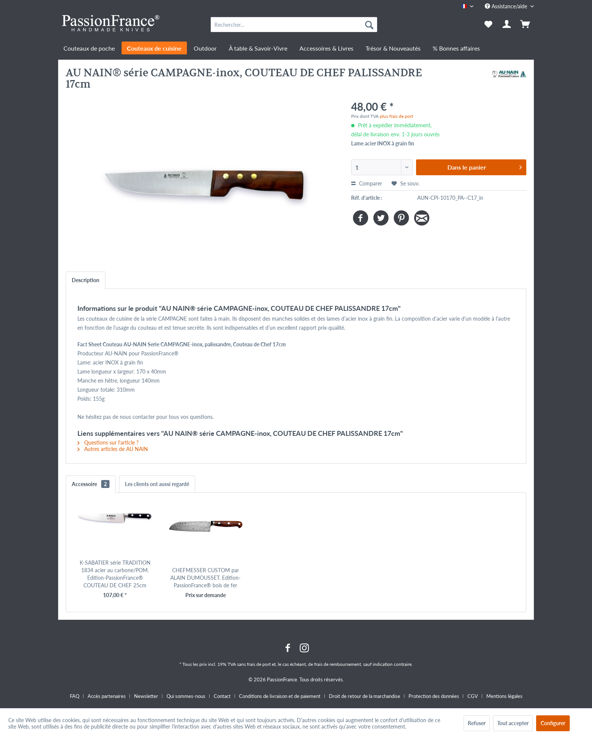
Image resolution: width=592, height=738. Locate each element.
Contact (222, 696)
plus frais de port (396, 116)
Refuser (477, 723)
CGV (472, 696)
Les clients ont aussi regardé (157, 484)
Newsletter (146, 696)
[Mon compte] (507, 24)
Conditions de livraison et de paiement (280, 696)
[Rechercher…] (294, 24)
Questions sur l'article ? (108, 442)
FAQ (74, 696)
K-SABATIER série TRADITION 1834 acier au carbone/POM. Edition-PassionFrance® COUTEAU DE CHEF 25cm (115, 573)
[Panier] (526, 24)
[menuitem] (294, 24)
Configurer (553, 723)
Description (85, 280)
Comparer (366, 183)
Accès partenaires (107, 696)
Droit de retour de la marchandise (364, 696)
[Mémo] (488, 24)
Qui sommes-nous (185, 696)
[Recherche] (369, 24)
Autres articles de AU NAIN (112, 449)
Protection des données (434, 696)
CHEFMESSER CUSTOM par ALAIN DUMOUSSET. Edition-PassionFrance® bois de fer (205, 577)
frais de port (259, 664)
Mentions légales (504, 696)
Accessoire (90, 484)
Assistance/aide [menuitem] (507, 6)
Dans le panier (484, 166)
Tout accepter (513, 723)
